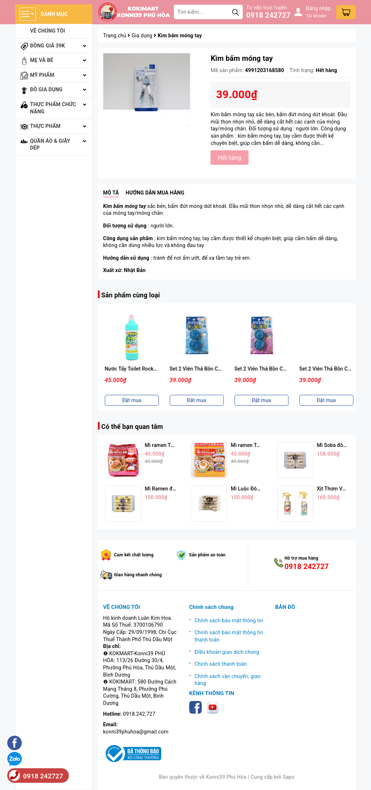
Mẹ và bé (41, 60)
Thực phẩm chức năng (53, 107)
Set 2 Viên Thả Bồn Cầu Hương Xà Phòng (280, 369)
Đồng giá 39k (47, 46)
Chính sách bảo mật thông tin (229, 620)
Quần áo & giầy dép (50, 144)
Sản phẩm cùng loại (130, 295)
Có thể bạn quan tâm (132, 426)
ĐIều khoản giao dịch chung (227, 652)
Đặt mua (130, 400)
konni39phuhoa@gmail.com (135, 732)
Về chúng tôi (47, 31)
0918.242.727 (139, 714)
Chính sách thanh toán (221, 664)
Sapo (289, 777)
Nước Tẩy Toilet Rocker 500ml (202, 369)
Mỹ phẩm (42, 75)
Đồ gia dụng (46, 89)
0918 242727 (268, 15)
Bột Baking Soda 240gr (129, 369)
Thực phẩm (45, 126)
